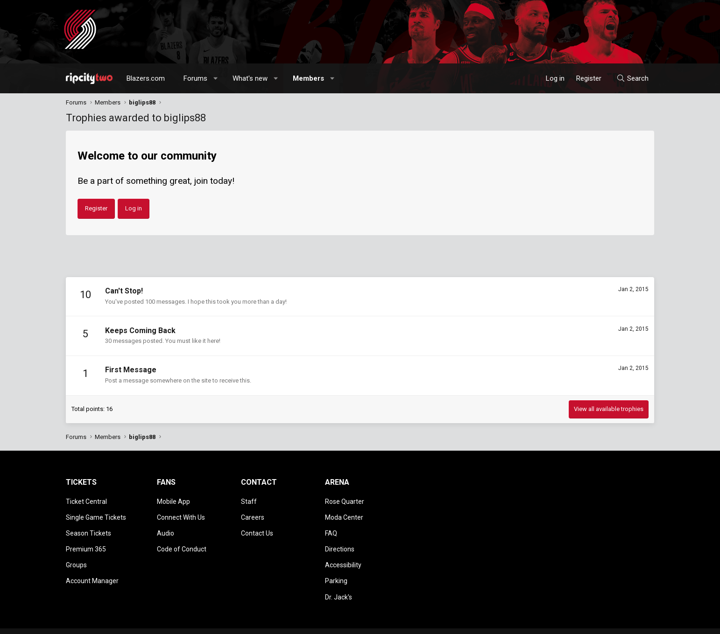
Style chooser (441, 622)
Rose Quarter (344, 500)
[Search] (632, 78)
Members (308, 78)
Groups (76, 554)
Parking (336, 567)
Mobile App (173, 500)
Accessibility (343, 554)
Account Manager (92, 567)
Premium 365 (86, 540)
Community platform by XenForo (143, 622)
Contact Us (257, 527)
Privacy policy (579, 622)
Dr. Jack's (338, 581)
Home (629, 622)
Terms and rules (535, 622)
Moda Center (344, 513)
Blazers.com (146, 78)
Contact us (493, 622)
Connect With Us (181, 513)
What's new (250, 78)
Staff (249, 500)
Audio (165, 527)
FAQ (331, 527)
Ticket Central (86, 500)
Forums (195, 78)
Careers (252, 513)
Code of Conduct (181, 540)
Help (609, 622)
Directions (339, 540)
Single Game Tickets (96, 513)
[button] (216, 78)
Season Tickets (88, 527)
